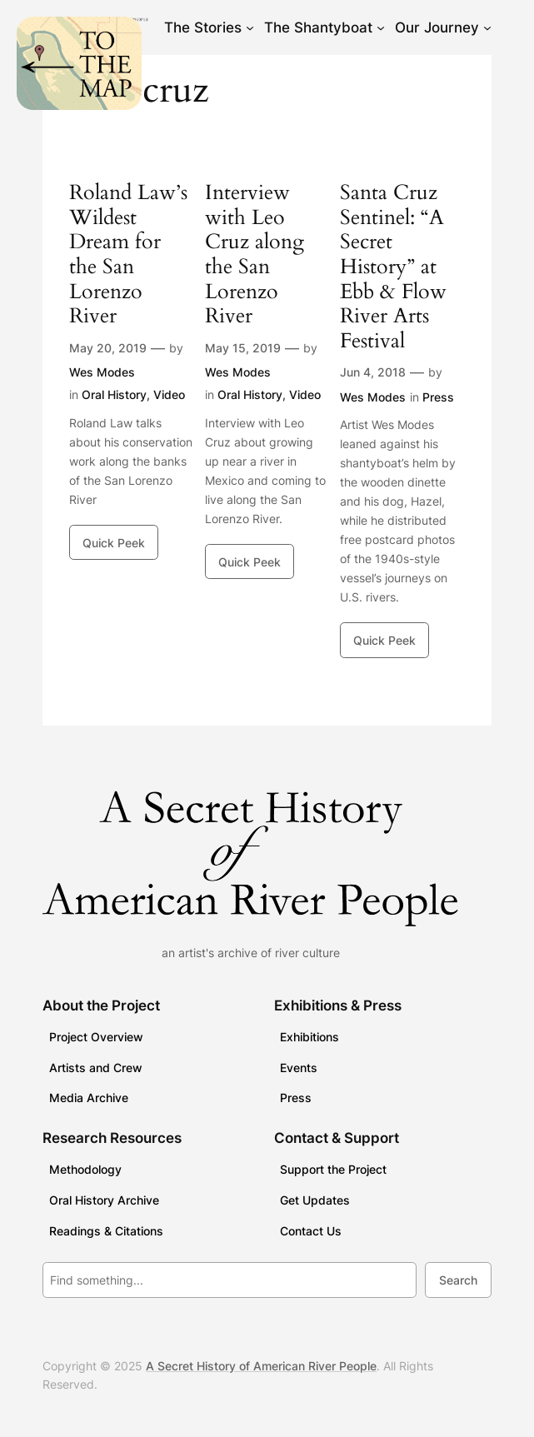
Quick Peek (113, 543)
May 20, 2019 (108, 348)
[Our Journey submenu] (487, 27)
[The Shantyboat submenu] (381, 27)
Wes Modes (102, 372)
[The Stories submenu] (250, 27)
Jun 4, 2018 (373, 372)
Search (458, 1280)
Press (438, 397)
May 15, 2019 (243, 348)
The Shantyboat (318, 27)
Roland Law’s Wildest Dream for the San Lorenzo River (128, 255)
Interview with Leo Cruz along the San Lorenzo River (254, 255)
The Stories (203, 27)
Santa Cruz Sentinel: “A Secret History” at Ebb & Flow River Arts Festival (393, 267)
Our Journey (437, 27)
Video (169, 394)
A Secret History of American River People (261, 1366)
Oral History (114, 394)
